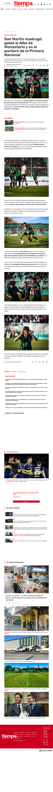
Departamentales (40, 9)
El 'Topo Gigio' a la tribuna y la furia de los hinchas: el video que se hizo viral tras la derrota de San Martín (25, 396)
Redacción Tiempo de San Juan (14, 64)
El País (19, 9)
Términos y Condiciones (18, 740)
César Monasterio (22, 371)
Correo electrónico (17, 497)
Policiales (31, 9)
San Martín (13, 371)
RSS (25, 740)
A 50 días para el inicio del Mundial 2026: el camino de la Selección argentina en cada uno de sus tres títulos (26, 404)
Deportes (14, 9)
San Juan (8, 9)
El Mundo (25, 9)
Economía (16, 732)
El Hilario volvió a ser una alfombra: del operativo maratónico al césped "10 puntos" (26, 407)
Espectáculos (27, 736)
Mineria (22, 732)
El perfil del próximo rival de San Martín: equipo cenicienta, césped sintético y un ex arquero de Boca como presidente (26, 392)
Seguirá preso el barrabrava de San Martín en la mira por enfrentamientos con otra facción (26, 380)
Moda (34, 736)
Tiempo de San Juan (8, 31)
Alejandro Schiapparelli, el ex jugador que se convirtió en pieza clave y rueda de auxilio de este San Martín (25, 400)
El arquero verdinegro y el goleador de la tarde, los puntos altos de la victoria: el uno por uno (26, 388)
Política (27, 732)
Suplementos (17, 738)
